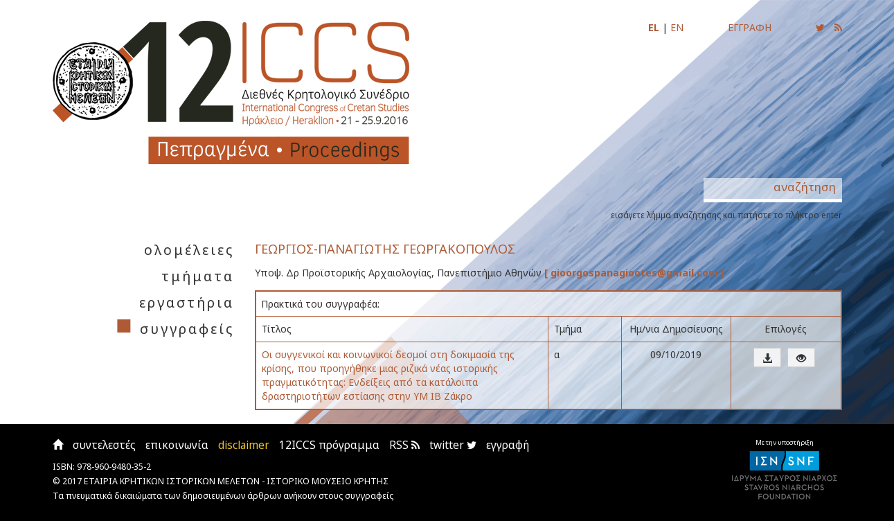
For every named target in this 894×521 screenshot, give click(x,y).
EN (676, 27)
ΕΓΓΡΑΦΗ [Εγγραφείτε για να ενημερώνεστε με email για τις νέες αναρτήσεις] (749, 27)
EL (653, 27)
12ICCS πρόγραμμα (329, 445)
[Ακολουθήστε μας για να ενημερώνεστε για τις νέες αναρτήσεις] (820, 27)
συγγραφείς (187, 328)
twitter (452, 445)
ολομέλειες (189, 249)
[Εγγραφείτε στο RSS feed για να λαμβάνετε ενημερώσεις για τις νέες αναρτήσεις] (838, 27)
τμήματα (197, 276)
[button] (767, 357)
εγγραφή (507, 445)
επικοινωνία (176, 445)
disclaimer (243, 445)
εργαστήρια (186, 302)
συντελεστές (104, 445)
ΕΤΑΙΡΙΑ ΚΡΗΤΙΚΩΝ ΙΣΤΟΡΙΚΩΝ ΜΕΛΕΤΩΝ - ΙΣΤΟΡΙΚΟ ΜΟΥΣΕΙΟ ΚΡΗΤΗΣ (236, 481)
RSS (404, 445)
